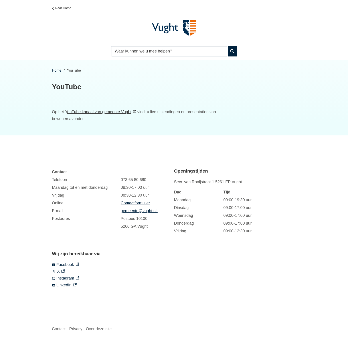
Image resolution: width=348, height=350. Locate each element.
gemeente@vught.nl (139, 211)
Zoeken (231, 51)
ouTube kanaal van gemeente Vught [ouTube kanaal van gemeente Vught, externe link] (101, 112)
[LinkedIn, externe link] (113, 285)
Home (56, 70)
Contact (59, 329)
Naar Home (63, 8)
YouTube (74, 70)
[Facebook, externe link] (113, 264)
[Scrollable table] (108, 199)
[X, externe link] (113, 271)
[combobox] (169, 51)
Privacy (75, 329)
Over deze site (99, 329)
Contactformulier (135, 203)
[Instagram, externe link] (113, 278)
